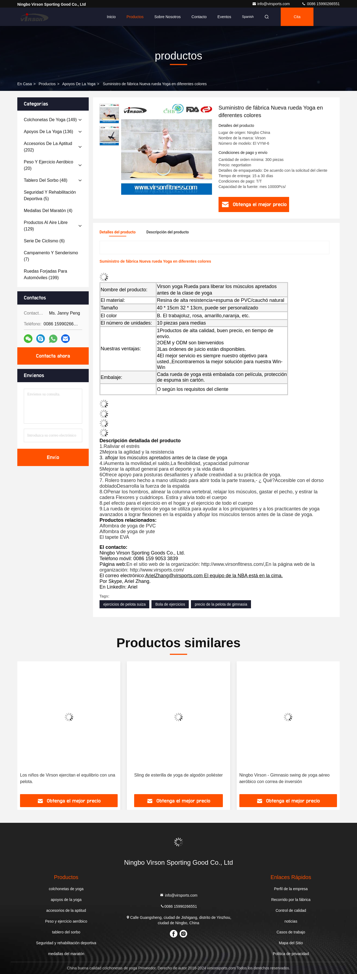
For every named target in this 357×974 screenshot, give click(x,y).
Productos (135, 17)
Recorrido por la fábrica (291, 899)
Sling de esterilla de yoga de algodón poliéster (178, 775)
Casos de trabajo (290, 932)
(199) (45, 274)
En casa (24, 84)
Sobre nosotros (167, 17)
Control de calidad (291, 910)
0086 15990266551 (321, 4)
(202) (48, 146)
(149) (50, 119)
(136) (48, 131)
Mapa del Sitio (291, 943)
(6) (44, 241)
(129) (46, 225)
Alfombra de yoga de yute (127, 531)
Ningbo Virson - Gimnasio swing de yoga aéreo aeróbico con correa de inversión (284, 778)
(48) (45, 180)
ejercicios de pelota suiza (124, 604)
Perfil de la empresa (291, 889)
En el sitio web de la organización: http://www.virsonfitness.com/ (195, 564)
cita (297, 17)
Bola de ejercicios (170, 604)
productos (47, 84)
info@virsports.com (271, 4)
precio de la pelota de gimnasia (221, 604)
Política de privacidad (291, 954)
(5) (50, 195)
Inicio (111, 17)
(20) (48, 165)
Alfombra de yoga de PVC (128, 526)
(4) (48, 210)
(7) (51, 256)
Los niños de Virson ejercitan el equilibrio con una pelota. (67, 778)
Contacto (199, 17)
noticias (291, 921)
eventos (224, 17)
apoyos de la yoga (78, 84)
